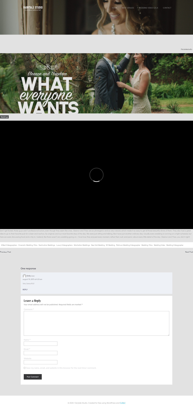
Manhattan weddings (82, 245)
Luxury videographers (64, 245)
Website (27, 358)
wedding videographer (174, 245)
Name (27, 339)
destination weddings (47, 245)
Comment (29, 309)
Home (114, 7)
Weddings (4, 117)
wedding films (147, 245)
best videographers (10, 245)
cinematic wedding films (27, 245)
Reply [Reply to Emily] (25, 289)
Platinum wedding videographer (128, 245)
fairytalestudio (186, 49)
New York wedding (98, 245)
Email (27, 349)
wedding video (159, 245)
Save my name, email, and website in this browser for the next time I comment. (61, 368)
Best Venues (128, 7)
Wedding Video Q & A (148, 7)
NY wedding (110, 245)
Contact (167, 7)
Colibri (122, 403)
